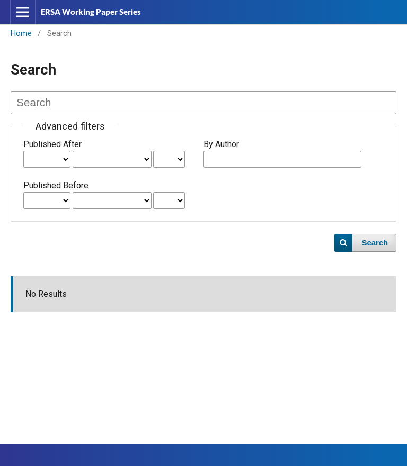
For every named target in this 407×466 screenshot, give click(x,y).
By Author (221, 144)
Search (375, 243)
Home (21, 33)
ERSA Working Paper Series (91, 11)
